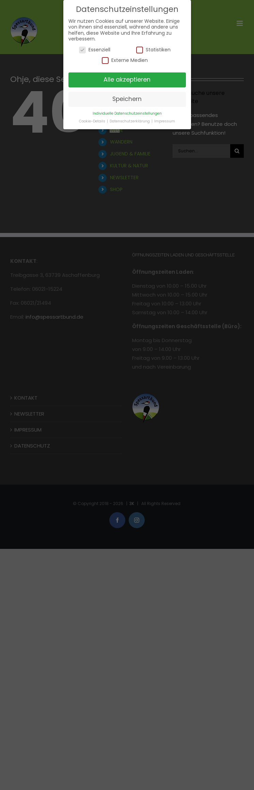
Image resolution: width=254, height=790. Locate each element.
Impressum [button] (164, 121)
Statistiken (153, 50)
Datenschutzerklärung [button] (130, 121)
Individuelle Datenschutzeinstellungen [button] (127, 113)
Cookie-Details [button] (92, 121)
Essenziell (94, 50)
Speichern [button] (127, 99)
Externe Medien (125, 60)
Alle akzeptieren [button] (127, 79)
